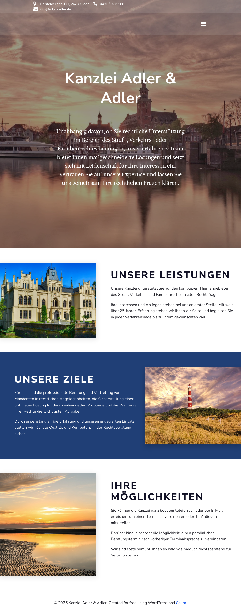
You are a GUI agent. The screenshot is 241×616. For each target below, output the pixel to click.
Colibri (181, 603)
